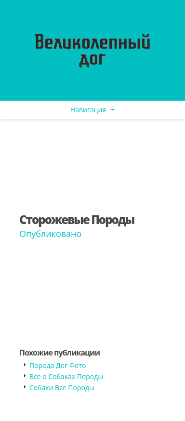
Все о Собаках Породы (66, 376)
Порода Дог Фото (57, 365)
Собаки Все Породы (61, 387)
